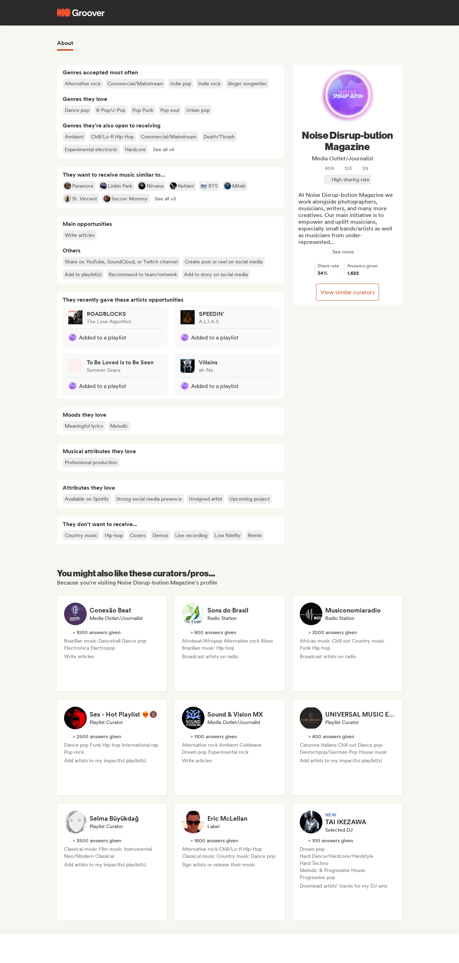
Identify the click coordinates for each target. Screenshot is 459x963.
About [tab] (65, 43)
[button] (163, 149)
